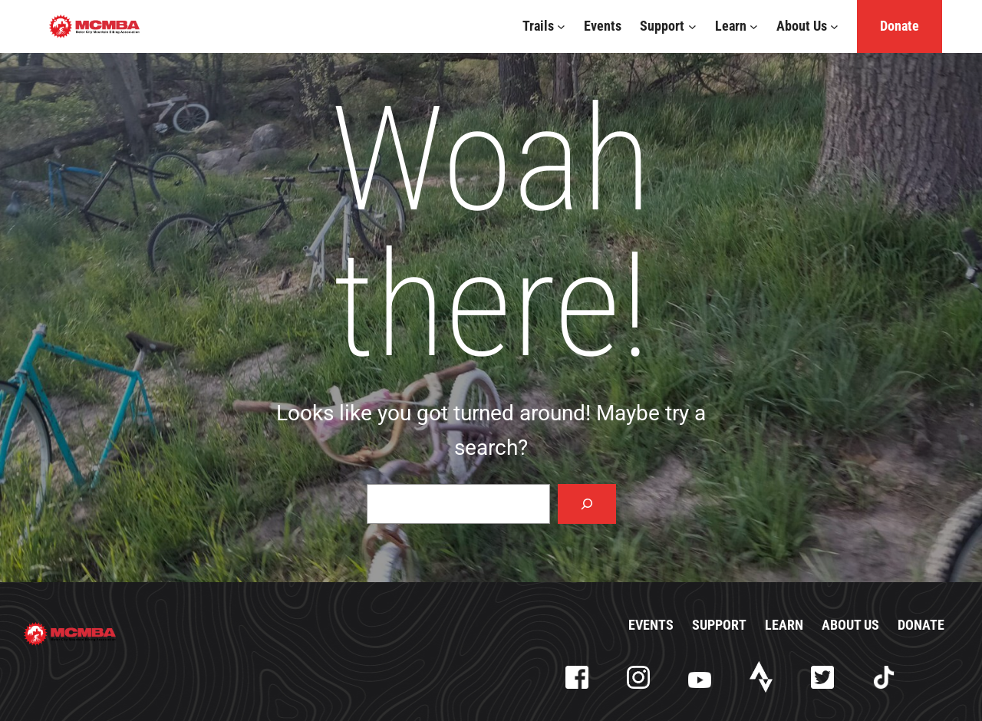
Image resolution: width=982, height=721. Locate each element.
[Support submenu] (692, 26)
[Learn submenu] (754, 26)
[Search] (587, 504)
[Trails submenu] (561, 26)
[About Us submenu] (834, 26)
